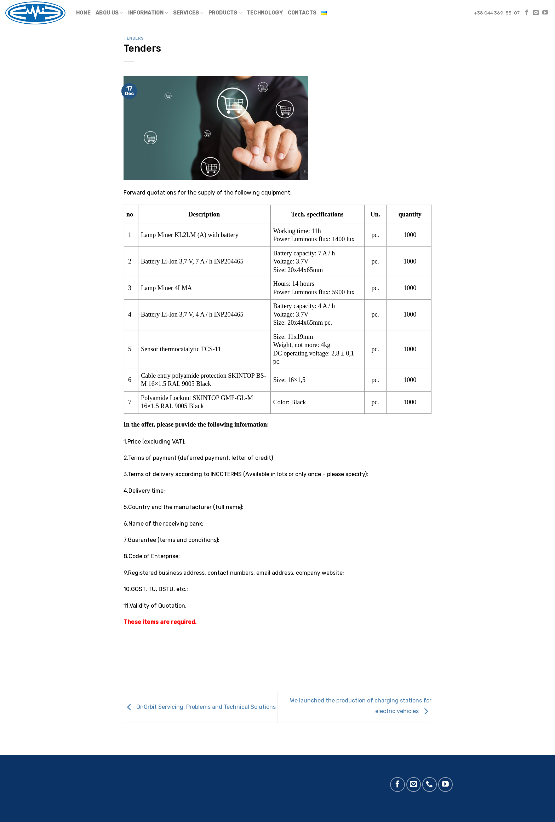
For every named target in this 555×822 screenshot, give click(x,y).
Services (188, 13)
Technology (265, 13)
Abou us (109, 13)
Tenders (134, 38)
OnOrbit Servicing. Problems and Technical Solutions (200, 707)
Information (148, 13)
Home (83, 13)
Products (225, 13)
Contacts (302, 13)
